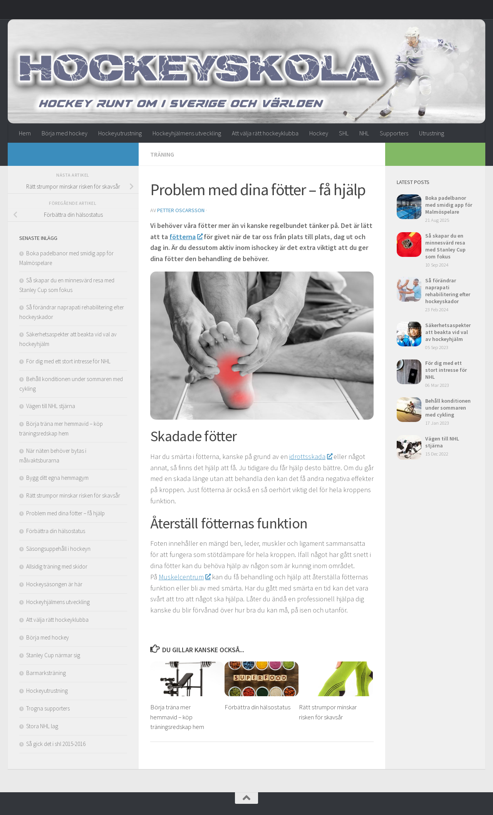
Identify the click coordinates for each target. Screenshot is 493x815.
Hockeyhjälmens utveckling (187, 133)
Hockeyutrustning (120, 133)
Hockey (318, 133)
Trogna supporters (48, 708)
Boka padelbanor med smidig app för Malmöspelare (448, 204)
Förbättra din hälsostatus (257, 707)
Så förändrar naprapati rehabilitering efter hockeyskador (447, 291)
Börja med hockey (64, 133)
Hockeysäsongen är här (54, 584)
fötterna (185, 236)
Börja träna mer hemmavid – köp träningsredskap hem (177, 717)
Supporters (394, 133)
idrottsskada (310, 456)
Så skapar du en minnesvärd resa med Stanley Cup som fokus (445, 246)
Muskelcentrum (184, 576)
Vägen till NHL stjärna (50, 406)
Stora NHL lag (42, 726)
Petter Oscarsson (181, 209)
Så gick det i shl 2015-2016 (56, 744)
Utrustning (431, 133)
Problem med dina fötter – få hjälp (65, 513)
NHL (364, 133)
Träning (162, 154)
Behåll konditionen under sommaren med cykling (448, 407)
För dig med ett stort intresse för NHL (68, 361)
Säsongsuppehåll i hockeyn (58, 548)
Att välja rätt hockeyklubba (265, 133)
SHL (344, 133)
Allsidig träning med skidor (56, 566)
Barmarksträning (46, 673)
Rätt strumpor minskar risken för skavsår (73, 495)
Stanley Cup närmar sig (53, 655)
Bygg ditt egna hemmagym (57, 477)
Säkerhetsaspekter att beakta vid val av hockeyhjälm (448, 332)
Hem (25, 133)
